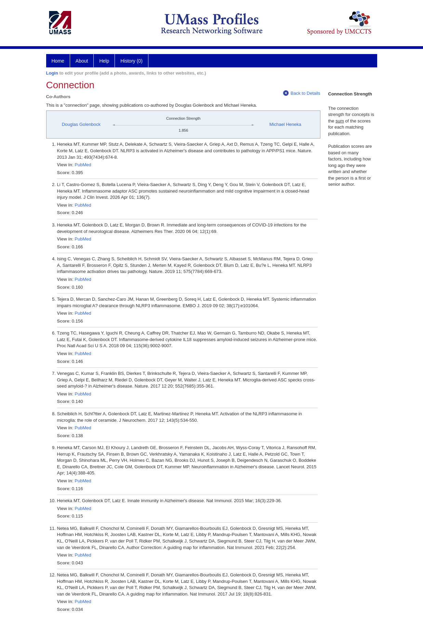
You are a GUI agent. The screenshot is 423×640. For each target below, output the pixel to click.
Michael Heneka (285, 124)
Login (52, 73)
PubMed (83, 164)
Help (104, 61)
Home (58, 61)
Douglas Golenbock (81, 124)
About (82, 61)
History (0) (131, 61)
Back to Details (301, 93)
